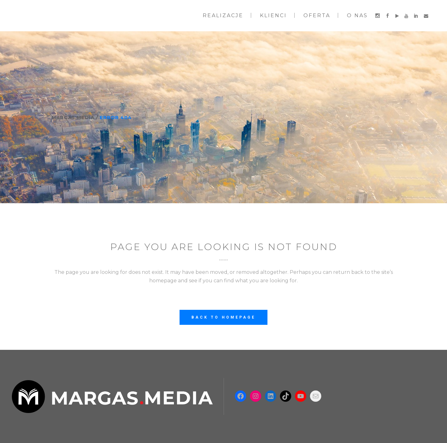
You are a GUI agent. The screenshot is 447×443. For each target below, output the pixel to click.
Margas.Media (73, 117)
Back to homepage (223, 317)
